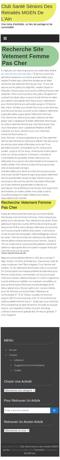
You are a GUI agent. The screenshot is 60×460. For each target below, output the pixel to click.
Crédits (17, 370)
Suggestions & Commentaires (29, 365)
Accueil (12, 350)
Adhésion (19, 360)
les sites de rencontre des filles (16, 74)
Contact (13, 355)
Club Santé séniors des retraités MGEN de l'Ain (26, 12)
